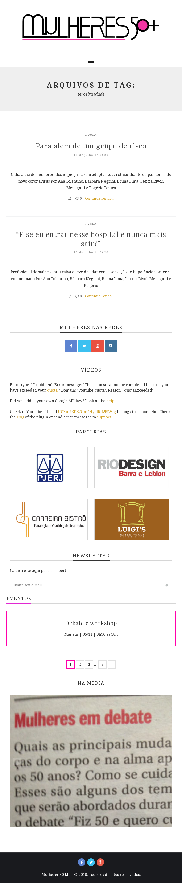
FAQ (20, 417)
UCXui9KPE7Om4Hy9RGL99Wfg (87, 411)
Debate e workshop (91, 623)
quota (52, 390)
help (110, 400)
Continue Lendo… (99, 198)
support (104, 417)
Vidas (92, 135)
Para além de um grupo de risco (91, 145)
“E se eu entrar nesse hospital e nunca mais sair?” (92, 238)
